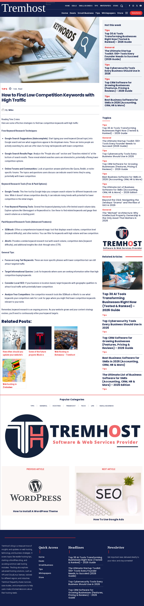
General (108, 42)
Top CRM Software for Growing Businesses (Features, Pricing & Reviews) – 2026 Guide (121, 69)
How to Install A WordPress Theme (35, 510)
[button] (121, 5)
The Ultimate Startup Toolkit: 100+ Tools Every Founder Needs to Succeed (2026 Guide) (121, 47)
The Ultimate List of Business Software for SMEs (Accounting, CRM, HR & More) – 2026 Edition (121, 164)
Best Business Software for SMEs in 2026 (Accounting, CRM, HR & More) (121, 81)
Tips (4, 89)
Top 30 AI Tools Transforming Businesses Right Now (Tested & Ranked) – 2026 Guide (121, 35)
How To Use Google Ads (108, 519)
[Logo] (7, 8)
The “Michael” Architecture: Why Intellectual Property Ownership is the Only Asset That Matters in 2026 (121, 187)
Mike (10, 110)
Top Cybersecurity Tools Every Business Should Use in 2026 (121, 58)
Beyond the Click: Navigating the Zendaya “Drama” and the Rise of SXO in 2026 (121, 175)
